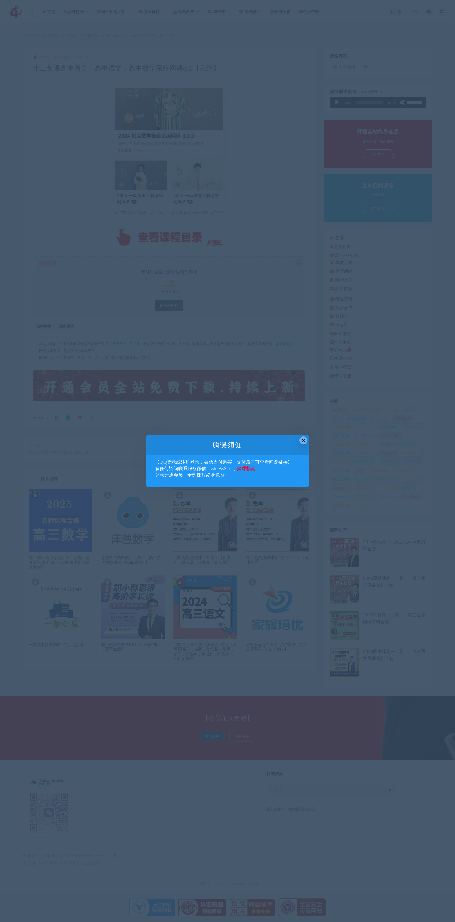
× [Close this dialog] (303, 440)
